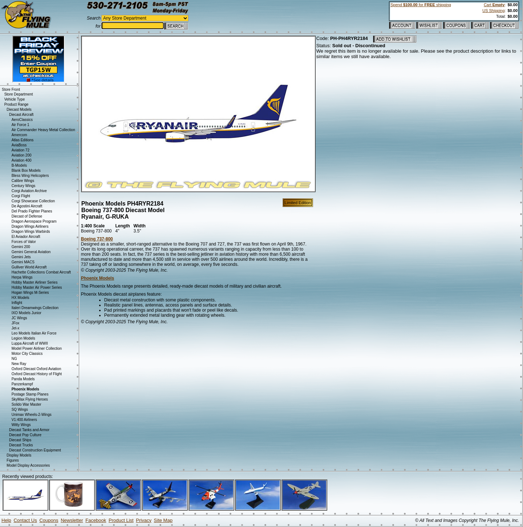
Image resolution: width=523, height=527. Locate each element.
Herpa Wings (22, 277)
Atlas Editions (23, 140)
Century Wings (24, 186)
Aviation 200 (22, 155)
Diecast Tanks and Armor (29, 430)
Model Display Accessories (28, 465)
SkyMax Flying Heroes (30, 399)
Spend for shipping (420, 5)
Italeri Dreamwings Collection (35, 308)
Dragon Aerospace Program (34, 221)
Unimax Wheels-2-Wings (32, 415)
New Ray (19, 364)
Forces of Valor (24, 242)
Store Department (18, 94)
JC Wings (19, 318)
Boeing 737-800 (97, 239)
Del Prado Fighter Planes (32, 211)
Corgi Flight (21, 196)
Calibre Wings (23, 181)
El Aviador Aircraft (26, 237)
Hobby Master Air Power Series (37, 287)
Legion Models (23, 338)
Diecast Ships (20, 440)
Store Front (11, 90)
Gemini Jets (21, 257)
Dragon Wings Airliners (30, 226)
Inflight (17, 303)
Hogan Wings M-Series (30, 293)
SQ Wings (20, 410)
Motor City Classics (27, 354)
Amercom (19, 135)
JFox (16, 323)
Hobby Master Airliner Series (35, 282)
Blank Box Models (26, 171)
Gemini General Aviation (31, 252)
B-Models (19, 165)
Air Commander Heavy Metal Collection (43, 130)
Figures (13, 460)
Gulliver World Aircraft (29, 267)
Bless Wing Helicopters (30, 176)
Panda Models (23, 379)
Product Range (16, 104)
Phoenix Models (97, 278)
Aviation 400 (22, 160)
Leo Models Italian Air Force (34, 333)
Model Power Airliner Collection (37, 348)
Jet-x (16, 328)
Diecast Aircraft (21, 115)
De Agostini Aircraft (27, 206)
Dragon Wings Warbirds (31, 232)
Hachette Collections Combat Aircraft (41, 272)
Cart (494, 5)
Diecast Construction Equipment (35, 450)
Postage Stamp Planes (30, 394)
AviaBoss (19, 145)
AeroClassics (22, 120)
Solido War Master (26, 404)
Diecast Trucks (21, 445)
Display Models (19, 455)
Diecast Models (19, 110)
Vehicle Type (14, 99)
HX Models (20, 298)
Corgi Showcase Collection (33, 201)
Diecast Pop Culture (25, 435)
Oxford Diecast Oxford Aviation (36, 369)
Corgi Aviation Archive (29, 191)
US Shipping (493, 10)
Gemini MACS (23, 262)
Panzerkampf (22, 384)
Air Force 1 (20, 125)
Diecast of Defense (27, 216)
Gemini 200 (21, 247)
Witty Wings (21, 425)
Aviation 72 (20, 150)
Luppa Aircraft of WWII (30, 343)
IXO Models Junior (26, 313)
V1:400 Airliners (24, 420)
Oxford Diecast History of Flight (37, 374)
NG (14, 359)
